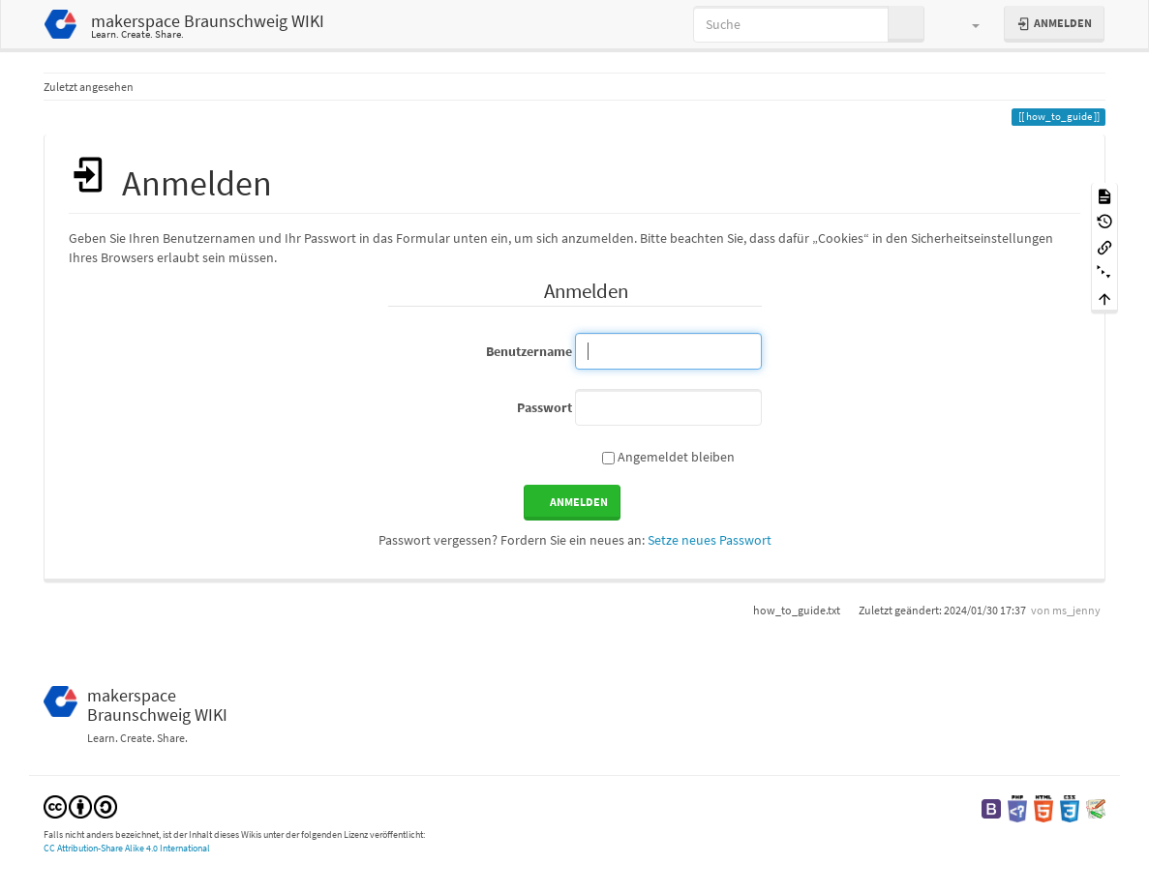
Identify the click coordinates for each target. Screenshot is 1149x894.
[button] (966, 24)
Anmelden (579, 501)
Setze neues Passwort (709, 540)
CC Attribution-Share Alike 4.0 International (127, 848)
